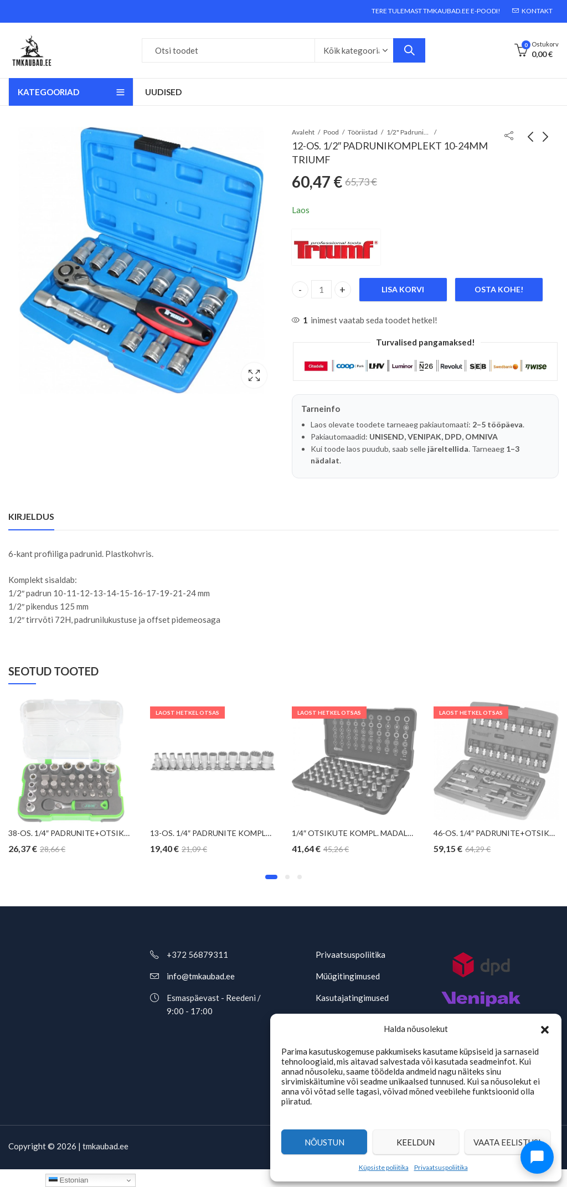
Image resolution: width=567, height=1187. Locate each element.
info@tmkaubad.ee (201, 976)
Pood (331, 132)
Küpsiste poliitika (384, 1167)
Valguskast (254, 375)
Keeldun (415, 1142)
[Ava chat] (537, 1157)
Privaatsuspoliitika (441, 1167)
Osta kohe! (499, 289)
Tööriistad (363, 132)
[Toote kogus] (321, 289)
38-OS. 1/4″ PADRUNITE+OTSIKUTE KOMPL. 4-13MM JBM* (115, 833)
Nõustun (324, 1142)
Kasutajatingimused (352, 998)
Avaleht (303, 132)
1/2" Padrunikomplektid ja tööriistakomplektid (408, 132)
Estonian (69, 1180)
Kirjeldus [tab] (31, 516)
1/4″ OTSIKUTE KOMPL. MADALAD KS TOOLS (375, 833)
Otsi (409, 50)
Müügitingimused (348, 976)
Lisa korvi (403, 289)
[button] (544, 1028)
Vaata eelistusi (507, 1142)
